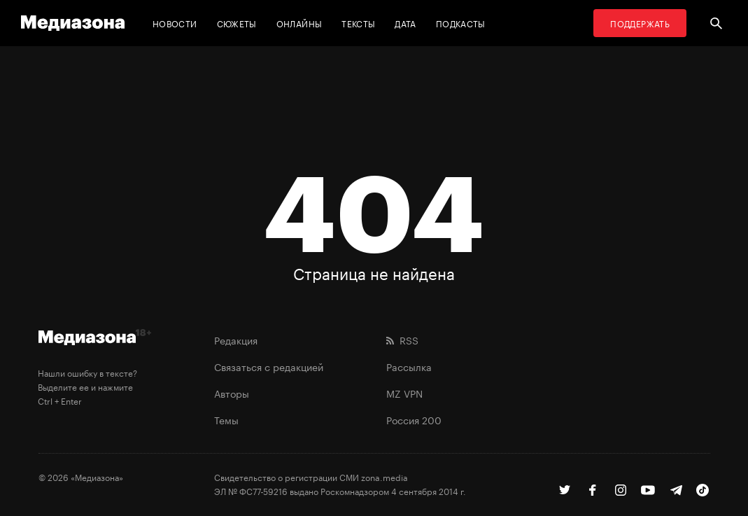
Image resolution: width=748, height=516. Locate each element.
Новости (175, 22)
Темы (226, 419)
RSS (402, 339)
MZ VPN (404, 392)
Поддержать (640, 22)
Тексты (358, 22)
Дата (405, 22)
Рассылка (409, 366)
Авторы (231, 392)
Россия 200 (414, 419)
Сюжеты (237, 22)
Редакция (235, 339)
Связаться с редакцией (268, 366)
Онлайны (299, 22)
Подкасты (461, 22)
